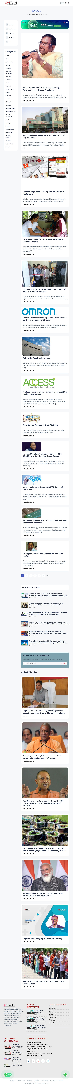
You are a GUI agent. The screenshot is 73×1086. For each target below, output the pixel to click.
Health (8, 83)
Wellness (8, 147)
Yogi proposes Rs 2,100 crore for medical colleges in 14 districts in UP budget (42, 757)
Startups (8, 140)
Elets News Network (29, 100)
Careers (61, 1080)
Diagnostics (9, 62)
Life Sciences (9, 99)
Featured (8, 77)
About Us (10, 37)
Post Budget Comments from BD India (40, 425)
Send (63, 663)
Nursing (8, 123)
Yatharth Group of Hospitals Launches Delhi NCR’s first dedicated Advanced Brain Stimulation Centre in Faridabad (48, 624)
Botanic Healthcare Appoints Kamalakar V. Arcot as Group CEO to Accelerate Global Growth (48, 613)
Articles (51, 1011)
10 (43, 575)
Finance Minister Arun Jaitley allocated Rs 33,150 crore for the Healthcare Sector (42, 455)
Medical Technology (9, 115)
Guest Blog (9, 80)
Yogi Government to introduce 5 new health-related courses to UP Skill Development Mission (43, 803)
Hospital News (10, 89)
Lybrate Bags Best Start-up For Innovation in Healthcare (43, 193)
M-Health (8, 102)
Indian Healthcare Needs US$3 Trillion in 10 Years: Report (43, 488)
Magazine (10, 24)
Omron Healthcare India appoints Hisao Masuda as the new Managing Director (44, 319)
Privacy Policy (21, 1080)
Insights (37, 1080)
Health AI (8, 86)
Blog (7, 59)
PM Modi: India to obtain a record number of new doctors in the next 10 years (43, 894)
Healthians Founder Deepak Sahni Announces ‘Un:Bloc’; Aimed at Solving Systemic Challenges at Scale (48, 633)
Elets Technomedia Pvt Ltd (42, 1083)
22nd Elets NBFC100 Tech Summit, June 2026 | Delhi (16, 1047)
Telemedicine (9, 144)
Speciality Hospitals (8, 136)
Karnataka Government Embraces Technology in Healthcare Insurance (45, 521)
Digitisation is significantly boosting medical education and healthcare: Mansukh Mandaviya (44, 711)
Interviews (52, 1008)
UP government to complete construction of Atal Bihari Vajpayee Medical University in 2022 (44, 849)
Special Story (9, 132)
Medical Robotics (10, 111)
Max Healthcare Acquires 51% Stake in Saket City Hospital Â (44, 136)
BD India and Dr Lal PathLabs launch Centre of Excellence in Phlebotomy (44, 290)
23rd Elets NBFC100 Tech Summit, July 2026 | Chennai (18, 1053)
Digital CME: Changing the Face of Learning (43, 938)
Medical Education (11, 108)
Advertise (29, 1080)
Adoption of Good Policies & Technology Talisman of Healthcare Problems (41, 89)
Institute (8, 92)
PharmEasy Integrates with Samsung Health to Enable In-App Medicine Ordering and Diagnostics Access (47, 643)
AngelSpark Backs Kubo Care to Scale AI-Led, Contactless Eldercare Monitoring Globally (46, 604)
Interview (8, 96)
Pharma (8, 126)
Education (8, 68)
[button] (63, 3)
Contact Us (10, 42)
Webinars (10, 33)
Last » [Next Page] (47, 575)
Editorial (8, 65)
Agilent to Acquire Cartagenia (36, 358)
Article (8, 56)
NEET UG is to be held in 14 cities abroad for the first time (43, 982)
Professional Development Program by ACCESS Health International (45, 393)
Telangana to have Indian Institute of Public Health (43, 555)
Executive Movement (9, 72)
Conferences (11, 29)
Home (38, 14)
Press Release (10, 129)
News (7, 120)
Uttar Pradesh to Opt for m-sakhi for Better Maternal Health (43, 240)
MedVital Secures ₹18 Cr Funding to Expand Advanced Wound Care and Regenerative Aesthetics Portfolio (48, 595)
